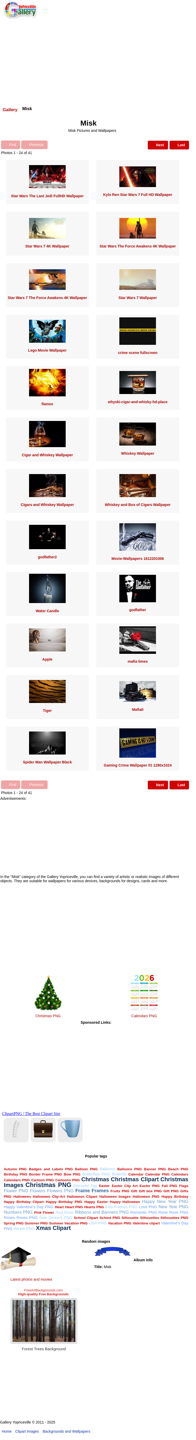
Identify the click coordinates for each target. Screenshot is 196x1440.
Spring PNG (14, 1223)
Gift (134, 1191)
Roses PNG (27, 1217)
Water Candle (47, 611)
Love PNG (148, 1207)
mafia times (138, 661)
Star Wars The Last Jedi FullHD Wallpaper (47, 196)
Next (158, 144)
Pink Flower (44, 1212)
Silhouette (130, 1218)
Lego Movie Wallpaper (47, 350)
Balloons (107, 1169)
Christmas (95, 1179)
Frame (82, 1190)
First (10, 144)
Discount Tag (85, 1185)
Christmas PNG (48, 1016)
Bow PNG (72, 1174)
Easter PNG (149, 1186)
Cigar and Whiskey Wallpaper (47, 455)
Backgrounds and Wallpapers (66, 1431)
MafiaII (137, 709)
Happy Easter (96, 1202)
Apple (47, 659)
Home (7, 1431)
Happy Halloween (125, 1202)
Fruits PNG (119, 1191)
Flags (183, 1186)
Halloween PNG (146, 1197)
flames (47, 404)
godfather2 (47, 557)
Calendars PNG (144, 1016)
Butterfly (119, 1174)
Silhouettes (149, 1218)
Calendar (135, 1174)
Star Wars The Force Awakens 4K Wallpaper (137, 246)
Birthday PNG (15, 1174)
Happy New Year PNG (165, 1201)
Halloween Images (115, 1197)
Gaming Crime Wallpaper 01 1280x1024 (138, 765)
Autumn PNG (15, 1169)
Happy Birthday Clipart (24, 1202)
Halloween (22, 1197)
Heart (59, 1207)
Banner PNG (155, 1169)
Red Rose (65, 1212)
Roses (9, 1217)
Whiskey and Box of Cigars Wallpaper (138, 505)
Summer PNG (36, 1223)
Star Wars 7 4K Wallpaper (47, 246)
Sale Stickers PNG (55, 1217)
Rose (162, 1212)
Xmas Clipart (53, 1228)
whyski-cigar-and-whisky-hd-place (137, 402)
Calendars (179, 1174)
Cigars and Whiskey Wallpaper (47, 505)
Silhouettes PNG (174, 1218)
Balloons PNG (129, 1169)
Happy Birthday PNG (64, 1202)
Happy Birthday (174, 1197)
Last (179, 144)
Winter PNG (24, 1228)
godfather (137, 610)
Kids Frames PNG (121, 1207)
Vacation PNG (119, 1223)
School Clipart (86, 1218)
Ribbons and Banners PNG (102, 1212)
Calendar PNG (157, 1174)
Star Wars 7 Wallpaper (138, 298)
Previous (34, 144)
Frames (100, 1190)
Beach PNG (178, 1169)
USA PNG (98, 1223)
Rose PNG (178, 1212)
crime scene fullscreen (138, 353)
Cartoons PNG (67, 1180)
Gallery (10, 109)
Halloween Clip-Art (49, 1197)
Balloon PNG (86, 1169)
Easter (104, 1186)
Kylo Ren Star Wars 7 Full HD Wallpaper (137, 195)
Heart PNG (74, 1207)
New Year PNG (173, 1206)
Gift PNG (171, 1191)
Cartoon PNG (42, 1180)
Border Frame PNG (45, 1174)
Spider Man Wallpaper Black (47, 762)
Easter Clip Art (125, 1186)
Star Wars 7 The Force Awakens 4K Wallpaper (47, 298)
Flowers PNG (60, 1190)
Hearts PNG (94, 1207)
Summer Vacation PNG (68, 1223)
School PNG (109, 1218)
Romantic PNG (143, 1212)
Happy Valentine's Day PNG (28, 1207)
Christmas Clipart (135, 1179)
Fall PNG (169, 1186)
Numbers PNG (18, 1212)
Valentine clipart (146, 1223)
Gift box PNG (150, 1191)
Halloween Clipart (82, 1197)
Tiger (47, 710)
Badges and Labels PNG (51, 1169)
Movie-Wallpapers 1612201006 (137, 558)
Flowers (37, 1190)
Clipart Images (27, 1431)
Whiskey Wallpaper (137, 453)
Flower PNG (16, 1190)
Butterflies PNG (96, 1174)
